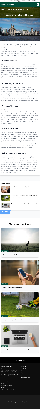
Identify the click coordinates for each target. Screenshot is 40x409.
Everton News (24, 368)
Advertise (3, 391)
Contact (3, 387)
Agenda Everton (25, 373)
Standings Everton (25, 370)
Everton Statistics (25, 377)
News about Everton (7, 4)
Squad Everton (25, 375)
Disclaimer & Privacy (6, 385)
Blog (2, 383)
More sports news (20, 361)
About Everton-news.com (7, 389)
